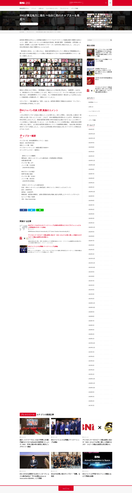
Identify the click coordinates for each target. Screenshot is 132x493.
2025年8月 (91, 146)
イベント (33, 8)
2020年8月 (91, 312)
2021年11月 (92, 260)
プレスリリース (64, 8)
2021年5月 (91, 282)
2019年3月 (91, 360)
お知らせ (41, 8)
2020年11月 (92, 299)
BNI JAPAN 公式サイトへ (76, 3)
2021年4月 (91, 286)
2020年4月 (91, 325)
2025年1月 (91, 155)
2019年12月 (92, 339)
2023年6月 (91, 207)
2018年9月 (91, 387)
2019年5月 (91, 356)
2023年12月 (92, 190)
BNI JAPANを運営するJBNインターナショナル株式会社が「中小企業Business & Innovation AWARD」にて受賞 (34, 470)
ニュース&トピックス (51, 8)
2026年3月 (91, 129)
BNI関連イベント (93, 102)
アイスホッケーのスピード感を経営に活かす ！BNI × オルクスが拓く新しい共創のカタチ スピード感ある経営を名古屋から (97, 436)
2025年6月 (91, 151)
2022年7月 (91, 238)
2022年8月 (91, 234)
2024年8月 (91, 168)
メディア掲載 (74, 8)
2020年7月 (91, 317)
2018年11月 (92, 378)
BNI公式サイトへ (24, 8)
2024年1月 (91, 186)
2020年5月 (91, 321)
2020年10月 (92, 304)
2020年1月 (91, 334)
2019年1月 (91, 369)
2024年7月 (91, 172)
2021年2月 (91, 295)
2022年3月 (91, 247)
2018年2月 (91, 395)
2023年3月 (91, 216)
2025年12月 (92, 133)
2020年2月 (91, 330)
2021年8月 (91, 273)
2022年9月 (91, 229)
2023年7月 (91, 203)
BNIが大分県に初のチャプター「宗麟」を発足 (65, 469)
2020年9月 (91, 308)
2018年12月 (92, 374)
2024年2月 (91, 181)
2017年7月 (91, 400)
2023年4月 (91, 212)
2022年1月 (91, 251)
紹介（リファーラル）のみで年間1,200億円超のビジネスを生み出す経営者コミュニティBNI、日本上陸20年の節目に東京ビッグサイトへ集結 (103, 53)
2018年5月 (91, 391)
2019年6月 (91, 352)
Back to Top (66, 483)
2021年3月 (91, 290)
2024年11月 (92, 159)
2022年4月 (91, 242)
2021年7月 (91, 277)
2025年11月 (92, 137)
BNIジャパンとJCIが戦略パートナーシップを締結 (43, 246)
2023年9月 (91, 194)
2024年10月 (92, 164)
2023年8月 (91, 199)
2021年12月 (92, 255)
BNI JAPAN (27, 489)
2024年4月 (91, 177)
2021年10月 (92, 264)
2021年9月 (91, 269)
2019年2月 (91, 365)
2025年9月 (91, 142)
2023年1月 (91, 220)
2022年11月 (92, 225)
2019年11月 (92, 343)
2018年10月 (92, 382)
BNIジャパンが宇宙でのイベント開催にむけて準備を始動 (97, 469)
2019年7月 (91, 347)
